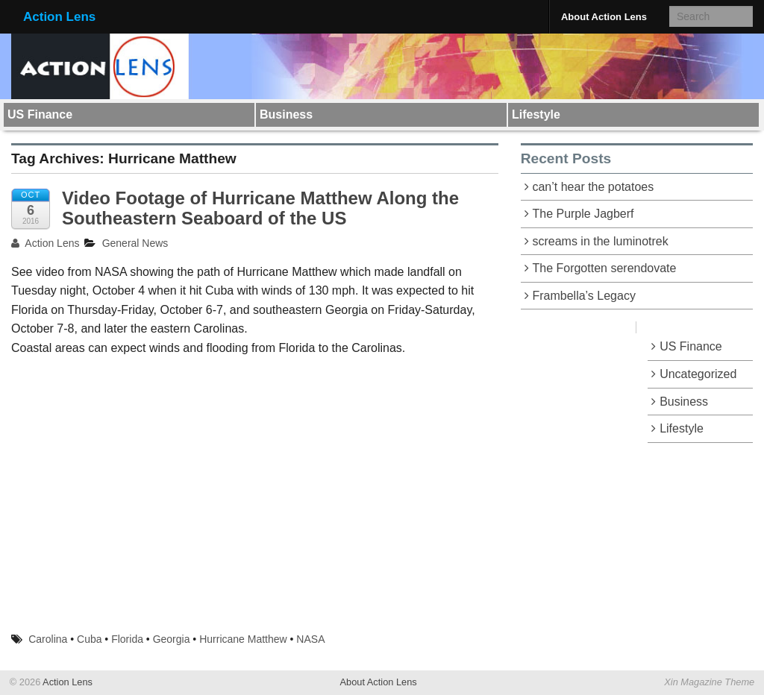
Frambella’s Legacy (583, 295)
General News (135, 243)
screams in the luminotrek (600, 241)
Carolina (47, 639)
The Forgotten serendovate (604, 268)
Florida (127, 639)
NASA (310, 639)
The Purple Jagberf (582, 213)
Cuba (89, 639)
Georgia (171, 639)
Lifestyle (536, 114)
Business (286, 114)
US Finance (39, 114)
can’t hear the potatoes (593, 186)
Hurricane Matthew (243, 639)
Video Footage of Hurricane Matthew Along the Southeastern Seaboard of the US (260, 207)
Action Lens (59, 17)
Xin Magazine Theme (709, 682)
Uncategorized (698, 374)
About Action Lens (604, 16)
